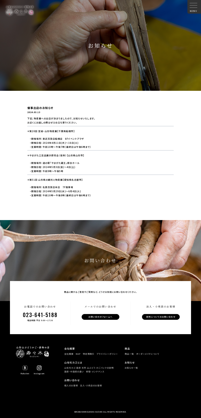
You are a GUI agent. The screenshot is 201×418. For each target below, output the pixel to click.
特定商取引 (88, 353)
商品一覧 (129, 353)
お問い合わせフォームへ (100, 316)
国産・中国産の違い (74, 371)
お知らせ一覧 (131, 367)
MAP (78, 353)
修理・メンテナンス (95, 371)
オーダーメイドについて (148, 353)
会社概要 (69, 353)
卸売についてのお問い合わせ (160, 316)
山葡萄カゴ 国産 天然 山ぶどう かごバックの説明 (89, 367)
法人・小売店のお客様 (91, 385)
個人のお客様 (71, 385)
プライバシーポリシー (107, 353)
